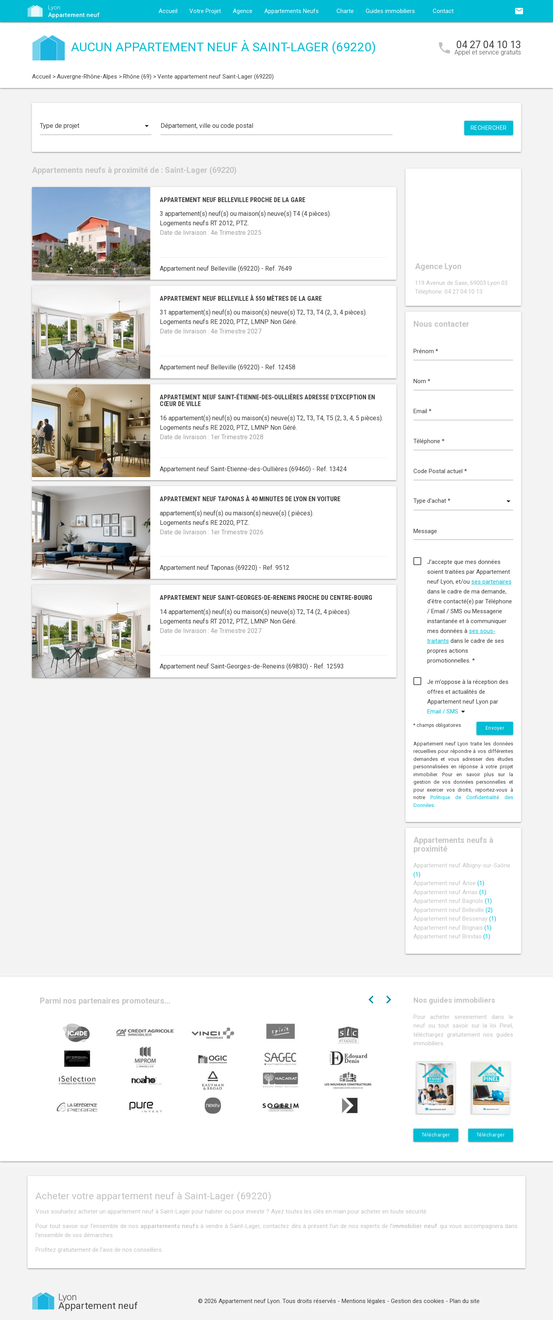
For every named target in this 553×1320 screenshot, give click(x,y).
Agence (242, 11)
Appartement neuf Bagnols (452, 900)
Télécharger (436, 1135)
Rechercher (489, 128)
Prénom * (425, 351)
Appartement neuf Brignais (452, 927)
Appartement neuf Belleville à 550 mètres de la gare (241, 298)
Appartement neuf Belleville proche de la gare (232, 200)
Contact (443, 11)
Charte (345, 11)
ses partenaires (491, 581)
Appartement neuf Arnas (449, 892)
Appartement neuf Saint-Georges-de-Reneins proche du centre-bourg (266, 597)
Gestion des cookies (417, 1301)
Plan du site (465, 1301)
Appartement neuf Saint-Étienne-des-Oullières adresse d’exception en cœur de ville (267, 400)
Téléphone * (429, 441)
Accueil (168, 11)
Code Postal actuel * (440, 471)
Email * (422, 411)
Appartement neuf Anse (448, 883)
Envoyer (495, 728)
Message (425, 531)
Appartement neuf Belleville (453, 910)
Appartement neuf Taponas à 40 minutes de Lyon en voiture (250, 499)
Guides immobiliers (390, 11)
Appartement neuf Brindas (451, 936)
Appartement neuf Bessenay (454, 918)
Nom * (421, 381)
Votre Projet (205, 11)
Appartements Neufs (291, 11)
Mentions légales (363, 1301)
